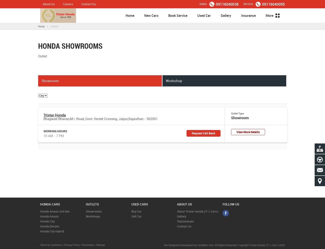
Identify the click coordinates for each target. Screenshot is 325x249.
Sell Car (136, 216)
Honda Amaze (49, 216)
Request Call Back (203, 133)
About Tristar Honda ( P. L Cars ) (197, 211)
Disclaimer (88, 245)
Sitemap (100, 245)
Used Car (204, 15)
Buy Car (136, 211)
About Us (49, 4)
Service (248, 4)
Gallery (226, 15)
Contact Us (88, 4)
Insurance (248, 15)
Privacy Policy (72, 245)
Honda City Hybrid (52, 231)
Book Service (177, 15)
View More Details (248, 132)
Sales (203, 4)
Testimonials (185, 221)
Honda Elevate (49, 226)
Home (130, 15)
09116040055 (273, 4)
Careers (68, 4)
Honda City (47, 221)
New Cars (151, 15)
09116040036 (227, 4)
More (273, 15)
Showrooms (94, 211)
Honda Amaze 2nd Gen (55, 211)
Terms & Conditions (51, 245)
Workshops (93, 216)
